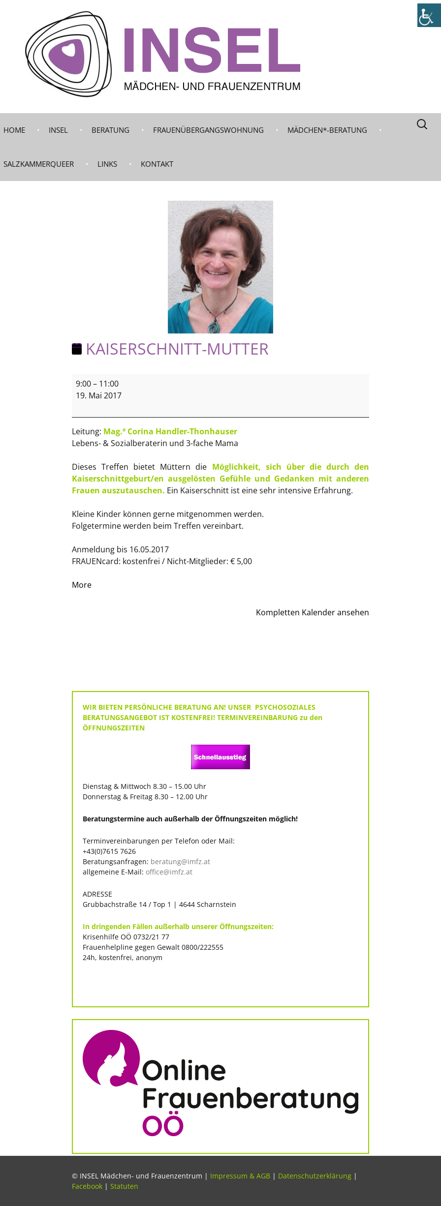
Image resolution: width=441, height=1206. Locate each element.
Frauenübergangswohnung (208, 130)
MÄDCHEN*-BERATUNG (327, 130)
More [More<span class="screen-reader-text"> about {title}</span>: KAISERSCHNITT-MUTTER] (82, 584)
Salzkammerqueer (38, 164)
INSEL (58, 130)
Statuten (124, 1186)
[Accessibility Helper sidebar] (429, 15)
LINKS (107, 164)
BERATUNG (110, 130)
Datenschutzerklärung (314, 1175)
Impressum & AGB (240, 1175)
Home (14, 130)
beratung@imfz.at (180, 861)
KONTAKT (157, 164)
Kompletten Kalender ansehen (312, 612)
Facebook (87, 1186)
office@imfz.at (169, 871)
